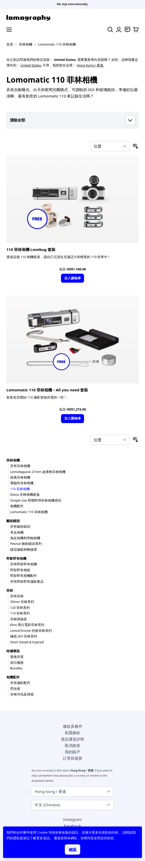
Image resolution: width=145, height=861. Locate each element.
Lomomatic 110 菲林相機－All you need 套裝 (47, 389)
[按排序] (110, 146)
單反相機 (17, 532)
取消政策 (72, 745)
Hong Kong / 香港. (90, 65)
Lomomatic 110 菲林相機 (29, 512)
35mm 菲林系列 (22, 602)
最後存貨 (17, 657)
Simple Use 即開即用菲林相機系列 (35, 500)
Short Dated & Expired (27, 642)
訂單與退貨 (72, 758)
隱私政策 (19, 838)
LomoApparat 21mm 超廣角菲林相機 (38, 472)
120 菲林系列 (20, 607)
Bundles (16, 668)
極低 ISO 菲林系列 (23, 636)
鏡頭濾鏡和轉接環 (23, 549)
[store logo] (72, 17)
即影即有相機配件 (23, 575)
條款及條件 (72, 726)
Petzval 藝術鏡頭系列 (26, 544)
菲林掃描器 (18, 619)
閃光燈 (15, 689)
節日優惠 (17, 662)
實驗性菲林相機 (22, 483)
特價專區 (13, 651)
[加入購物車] (72, 278)
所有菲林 (17, 596)
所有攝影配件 (20, 683)
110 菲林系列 (20, 613)
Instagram (72, 819)
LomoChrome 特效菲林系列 (31, 630)
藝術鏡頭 (13, 521)
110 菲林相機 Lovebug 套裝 (30, 249)
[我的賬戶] (118, 29)
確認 (72, 849)
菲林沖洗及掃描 (22, 694)
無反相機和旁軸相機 (25, 538)
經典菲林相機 (20, 477)
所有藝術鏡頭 (20, 526)
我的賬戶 (72, 751)
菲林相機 (25, 44)
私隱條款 (72, 732)
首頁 (9, 44)
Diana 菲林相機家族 (25, 494)
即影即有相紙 (20, 570)
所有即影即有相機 (23, 564)
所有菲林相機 (20, 466)
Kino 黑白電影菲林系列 (27, 625)
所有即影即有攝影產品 (27, 581)
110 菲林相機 (20, 489)
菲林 (9, 590)
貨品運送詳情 (72, 739)
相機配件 (17, 506)
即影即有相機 (16, 558)
